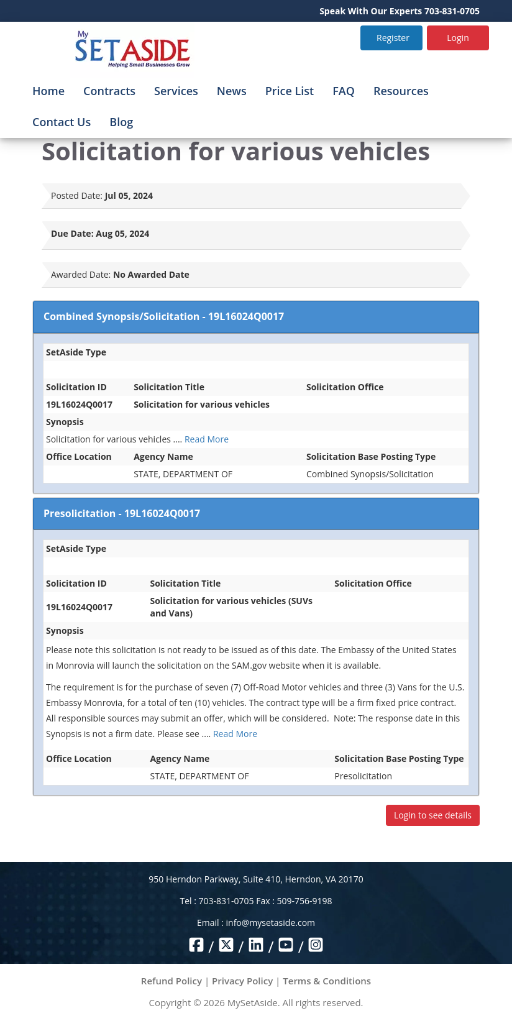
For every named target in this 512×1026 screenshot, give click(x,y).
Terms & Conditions (327, 980)
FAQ (343, 90)
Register (393, 38)
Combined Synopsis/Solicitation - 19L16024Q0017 (163, 316)
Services (176, 90)
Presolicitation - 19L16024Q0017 (121, 513)
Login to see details (433, 815)
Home (48, 90)
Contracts (109, 90)
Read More (207, 439)
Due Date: (72, 233)
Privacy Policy (242, 980)
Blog (121, 121)
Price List (289, 90)
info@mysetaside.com (270, 922)
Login (458, 38)
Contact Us (61, 121)
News (232, 90)
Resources (401, 90)
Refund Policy (171, 980)
